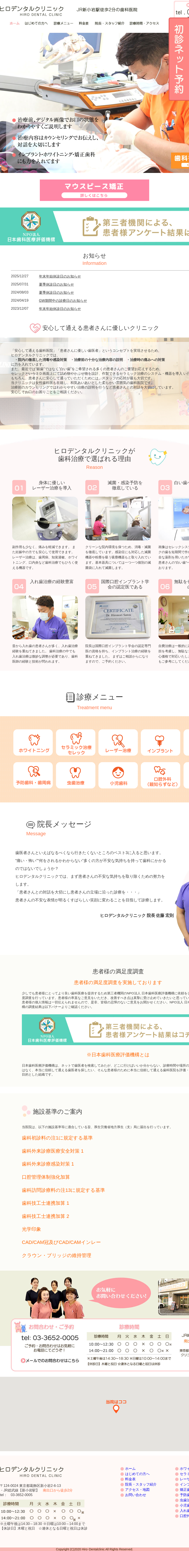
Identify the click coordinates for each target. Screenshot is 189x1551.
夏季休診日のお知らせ (56, 284)
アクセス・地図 (137, 1489)
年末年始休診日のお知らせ (60, 276)
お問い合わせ (135, 1495)
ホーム (130, 1468)
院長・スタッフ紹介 (141, 1484)
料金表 (130, 1479)
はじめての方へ (137, 1474)
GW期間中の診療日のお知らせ (63, 300)
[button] (116, 1407)
